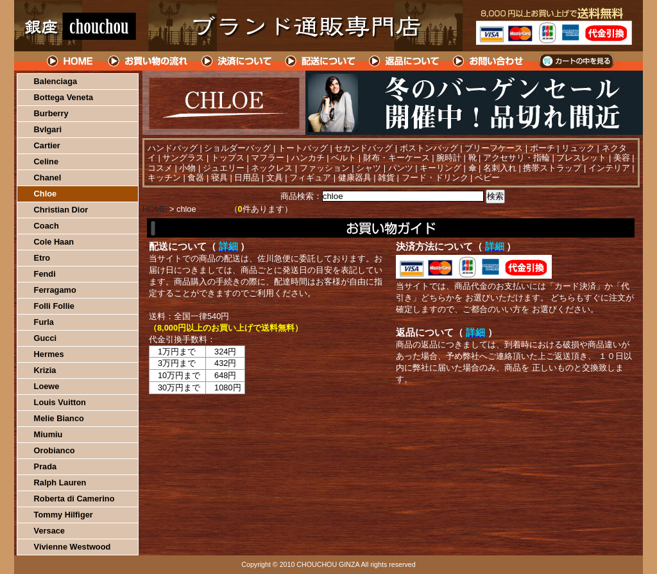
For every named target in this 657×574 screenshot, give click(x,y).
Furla (44, 322)
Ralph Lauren (60, 482)
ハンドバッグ (173, 148)
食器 (195, 177)
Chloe (45, 193)
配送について (320, 61)
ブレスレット (581, 157)
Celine (46, 161)
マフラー (267, 157)
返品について (405, 61)
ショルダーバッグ (237, 148)
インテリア (609, 168)
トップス (227, 157)
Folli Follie (54, 306)
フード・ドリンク (435, 177)
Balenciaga (56, 81)
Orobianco (54, 450)
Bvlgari (48, 129)
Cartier (47, 145)
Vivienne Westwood (72, 547)
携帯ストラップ (552, 168)
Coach (46, 225)
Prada (45, 466)
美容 (621, 157)
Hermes (49, 354)
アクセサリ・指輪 (516, 157)
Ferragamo (55, 290)
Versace (49, 530)
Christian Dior (61, 209)
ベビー (487, 177)
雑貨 (386, 177)
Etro (42, 258)
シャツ (368, 168)
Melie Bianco (59, 418)
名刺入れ (499, 168)
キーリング (440, 168)
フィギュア (310, 177)
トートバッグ (303, 148)
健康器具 (354, 177)
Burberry (51, 113)
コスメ (160, 168)
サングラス (183, 157)
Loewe (47, 386)
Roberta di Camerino (74, 498)
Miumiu (48, 434)
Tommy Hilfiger (63, 514)
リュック (578, 148)
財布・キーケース (396, 157)
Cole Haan (54, 242)
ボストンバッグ (429, 148)
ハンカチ (308, 157)
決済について (236, 61)
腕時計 (448, 157)
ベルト (343, 157)
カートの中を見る (575, 61)
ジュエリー (223, 168)
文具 (274, 177)
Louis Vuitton (60, 402)
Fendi (45, 274)
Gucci (45, 338)
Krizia (45, 370)
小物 (187, 168)
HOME (70, 61)
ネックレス (272, 168)
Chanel (48, 177)
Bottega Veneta (63, 97)
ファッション (325, 168)
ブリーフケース (494, 148)
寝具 (219, 177)
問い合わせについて (489, 61)
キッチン (164, 177)
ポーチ (542, 148)
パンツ (400, 168)
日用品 (246, 177)
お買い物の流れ (147, 61)
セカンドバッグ (363, 148)
